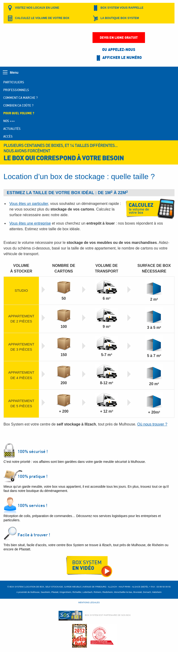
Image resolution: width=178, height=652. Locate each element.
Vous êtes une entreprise (30, 223)
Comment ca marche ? (20, 98)
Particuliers (13, 82)
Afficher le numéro (119, 58)
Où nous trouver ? (152, 424)
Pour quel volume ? (18, 113)
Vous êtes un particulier (28, 204)
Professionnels (16, 90)
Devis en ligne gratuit (119, 37)
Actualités (12, 128)
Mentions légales (89, 602)
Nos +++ (9, 121)
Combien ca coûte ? (18, 105)
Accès (8, 136)
